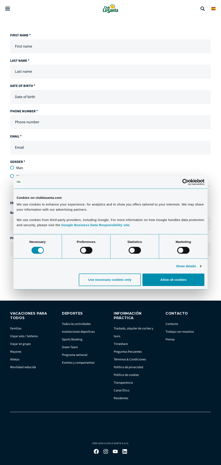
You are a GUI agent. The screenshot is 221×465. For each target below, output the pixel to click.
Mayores (15, 351)
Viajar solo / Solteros (24, 336)
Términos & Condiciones (130, 359)
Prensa (170, 339)
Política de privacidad (128, 367)
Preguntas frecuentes (128, 351)
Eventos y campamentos (78, 362)
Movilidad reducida (23, 367)
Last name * (19, 60)
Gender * (17, 161)
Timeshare (121, 344)
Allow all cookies (173, 279)
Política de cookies (126, 375)
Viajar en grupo (20, 344)
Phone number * (24, 111)
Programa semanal (74, 355)
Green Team (70, 347)
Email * (16, 136)
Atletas (14, 359)
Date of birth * (22, 85)
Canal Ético (121, 390)
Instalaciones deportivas (78, 331)
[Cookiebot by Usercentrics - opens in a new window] (185, 182)
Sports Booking (72, 339)
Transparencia (123, 382)
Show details (186, 266)
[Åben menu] (7, 9)
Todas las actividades (76, 324)
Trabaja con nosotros (180, 331)
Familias (15, 328)
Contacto (172, 324)
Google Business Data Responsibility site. (96, 225)
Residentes (121, 398)
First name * (20, 35)
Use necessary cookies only (109, 279)
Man (19, 168)
